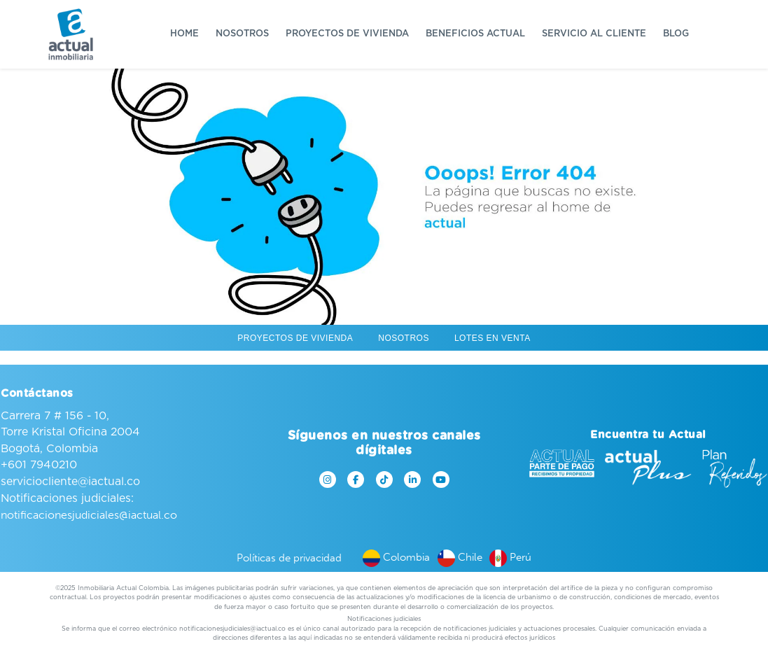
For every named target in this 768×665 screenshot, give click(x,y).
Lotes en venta (492, 338)
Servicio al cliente (594, 33)
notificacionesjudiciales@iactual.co (89, 515)
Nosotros (242, 33)
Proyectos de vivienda (347, 33)
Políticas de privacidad (289, 558)
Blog (676, 33)
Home (184, 33)
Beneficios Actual (475, 33)
